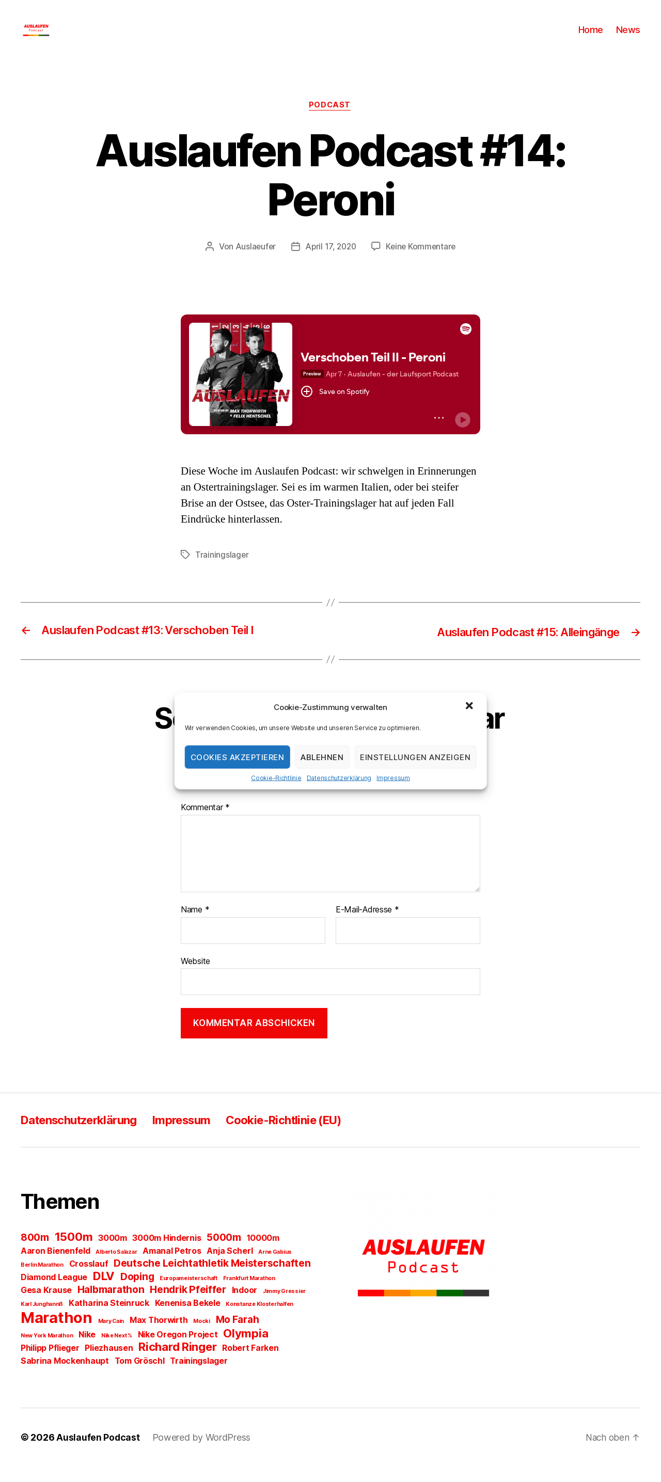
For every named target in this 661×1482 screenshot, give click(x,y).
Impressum (393, 778)
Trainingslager (222, 571)
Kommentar (205, 823)
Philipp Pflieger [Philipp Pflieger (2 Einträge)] (50, 1363)
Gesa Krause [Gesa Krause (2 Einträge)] (46, 1306)
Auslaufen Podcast (98, 1452)
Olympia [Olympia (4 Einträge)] (245, 1348)
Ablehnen (322, 757)
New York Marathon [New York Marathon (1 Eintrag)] (47, 1351)
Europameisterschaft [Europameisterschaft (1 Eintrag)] (188, 1293)
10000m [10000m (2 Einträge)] (263, 1253)
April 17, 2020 (330, 263)
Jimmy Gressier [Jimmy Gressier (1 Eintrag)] (284, 1306)
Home (590, 37)
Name (195, 926)
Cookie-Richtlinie (276, 778)
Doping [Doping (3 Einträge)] (137, 1292)
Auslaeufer (253, 263)
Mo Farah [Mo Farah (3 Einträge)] (237, 1335)
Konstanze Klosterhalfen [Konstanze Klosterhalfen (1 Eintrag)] (259, 1319)
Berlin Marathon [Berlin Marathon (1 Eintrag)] (42, 1280)
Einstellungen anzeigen (415, 757)
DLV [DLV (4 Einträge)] (104, 1291)
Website (195, 976)
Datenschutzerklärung (339, 778)
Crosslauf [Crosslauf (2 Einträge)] (88, 1279)
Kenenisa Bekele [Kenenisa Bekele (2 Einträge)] (188, 1318)
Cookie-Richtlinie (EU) (308, 1135)
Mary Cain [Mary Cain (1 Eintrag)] (111, 1336)
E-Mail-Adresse (367, 926)
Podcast (330, 121)
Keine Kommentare (423, 263)
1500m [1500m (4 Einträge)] (74, 1252)
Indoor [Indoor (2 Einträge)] (244, 1306)
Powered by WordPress (202, 1452)
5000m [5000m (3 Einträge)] (224, 1253)
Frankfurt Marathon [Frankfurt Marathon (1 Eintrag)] (249, 1293)
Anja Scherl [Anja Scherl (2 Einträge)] (230, 1266)
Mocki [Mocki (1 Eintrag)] (201, 1336)
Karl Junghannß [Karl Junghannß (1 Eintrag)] (42, 1319)
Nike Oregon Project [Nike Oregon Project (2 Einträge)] (178, 1350)
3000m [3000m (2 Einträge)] (112, 1253)
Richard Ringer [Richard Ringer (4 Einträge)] (177, 1362)
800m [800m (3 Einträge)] (35, 1253)
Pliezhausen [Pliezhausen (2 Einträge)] (109, 1363)
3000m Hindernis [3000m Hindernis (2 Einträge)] (166, 1253)
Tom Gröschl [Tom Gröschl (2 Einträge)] (140, 1376)
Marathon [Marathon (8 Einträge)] (56, 1333)
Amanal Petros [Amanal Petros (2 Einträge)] (172, 1266)
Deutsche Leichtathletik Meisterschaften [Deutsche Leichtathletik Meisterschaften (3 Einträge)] (212, 1278)
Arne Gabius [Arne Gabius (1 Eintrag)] (275, 1267)
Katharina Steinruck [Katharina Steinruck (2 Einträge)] (109, 1318)
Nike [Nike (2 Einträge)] (87, 1350)
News (628, 37)
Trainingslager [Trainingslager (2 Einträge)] (198, 1376)
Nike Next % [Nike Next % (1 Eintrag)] (116, 1351)
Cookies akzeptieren (238, 757)
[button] (470, 707)
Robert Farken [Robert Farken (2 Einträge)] (250, 1363)
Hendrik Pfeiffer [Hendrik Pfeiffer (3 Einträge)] (188, 1305)
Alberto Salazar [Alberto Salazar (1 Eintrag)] (116, 1267)
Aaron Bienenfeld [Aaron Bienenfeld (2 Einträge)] (55, 1266)
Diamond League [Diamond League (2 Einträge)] (54, 1293)
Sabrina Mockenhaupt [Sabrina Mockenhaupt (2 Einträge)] (65, 1376)
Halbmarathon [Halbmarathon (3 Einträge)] (111, 1305)
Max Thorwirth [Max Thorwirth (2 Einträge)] (159, 1336)
